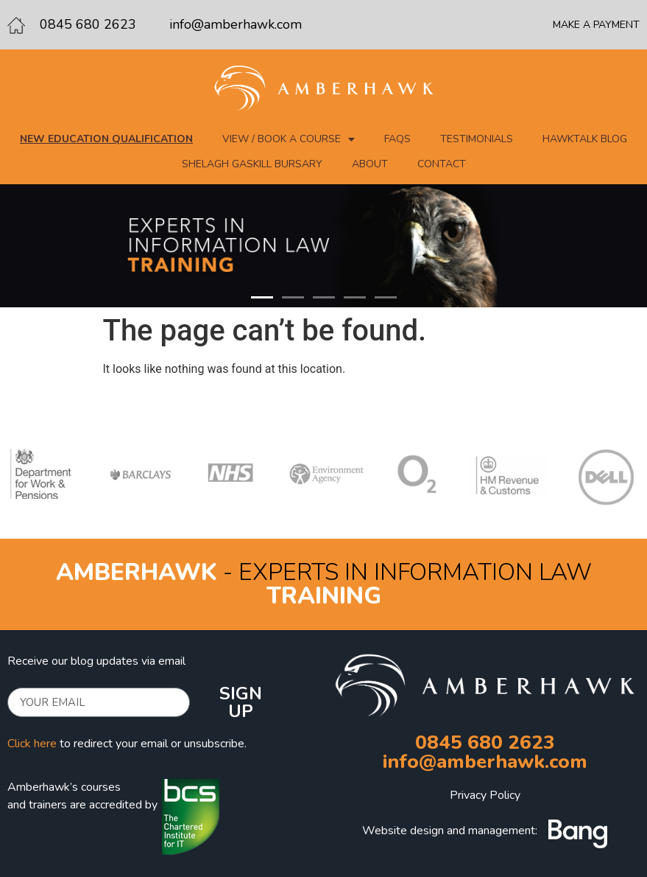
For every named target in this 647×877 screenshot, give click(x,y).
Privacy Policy (485, 795)
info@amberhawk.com (235, 24)
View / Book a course (288, 139)
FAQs (397, 139)
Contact (441, 164)
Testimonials (476, 139)
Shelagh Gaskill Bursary (252, 164)
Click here (32, 744)
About (370, 164)
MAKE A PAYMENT (596, 25)
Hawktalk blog (584, 139)
